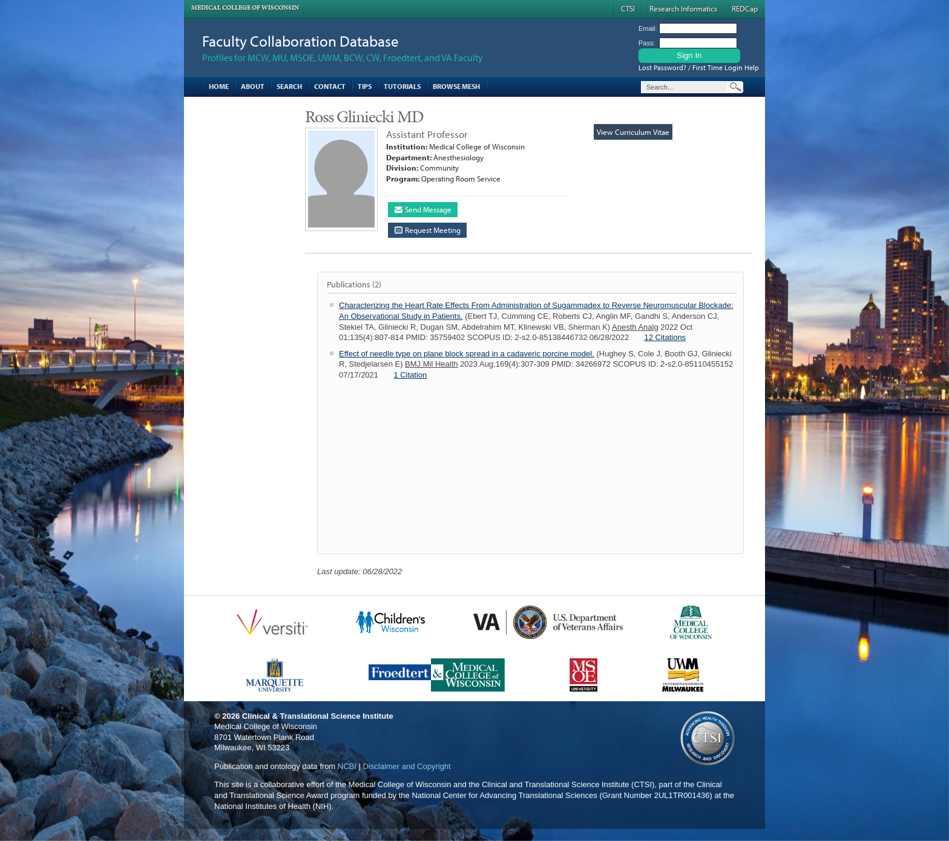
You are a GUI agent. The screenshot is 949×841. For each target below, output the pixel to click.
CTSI (628, 8)
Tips (365, 86)
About (252, 86)
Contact (330, 86)
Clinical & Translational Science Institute (317, 716)
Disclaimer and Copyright (406, 766)
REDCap (745, 8)
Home (219, 86)
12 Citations (665, 337)
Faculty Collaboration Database (300, 40)
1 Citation (410, 374)
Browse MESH (456, 86)
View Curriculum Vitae (633, 132)
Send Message (423, 209)
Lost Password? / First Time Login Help (699, 67)
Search (289, 86)
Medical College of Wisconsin (245, 7)
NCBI (347, 766)
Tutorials (402, 86)
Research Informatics (683, 8)
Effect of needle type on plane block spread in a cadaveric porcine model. (466, 353)
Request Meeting (428, 230)
